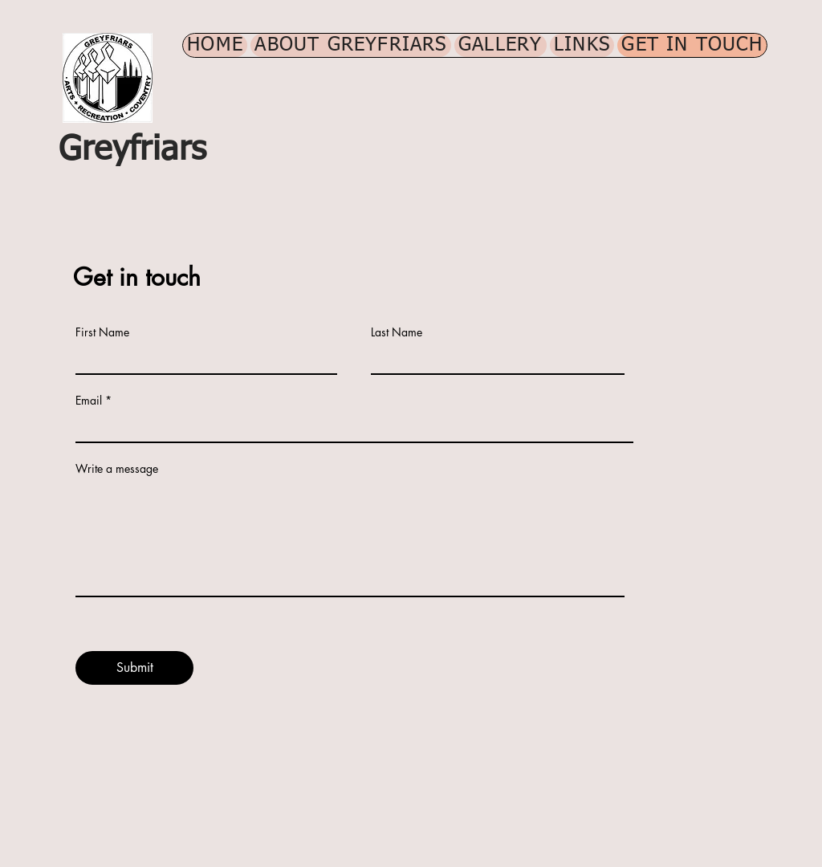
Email (88, 400)
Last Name (396, 332)
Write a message (116, 468)
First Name (102, 332)
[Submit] (134, 668)
